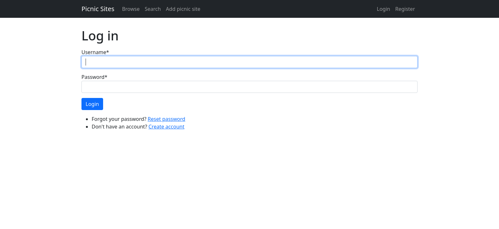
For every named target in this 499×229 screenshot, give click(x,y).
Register (405, 8)
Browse (130, 8)
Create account (167, 126)
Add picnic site (183, 8)
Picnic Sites (97, 8)
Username (95, 52)
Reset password (166, 118)
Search (153, 8)
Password (94, 76)
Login (383, 8)
